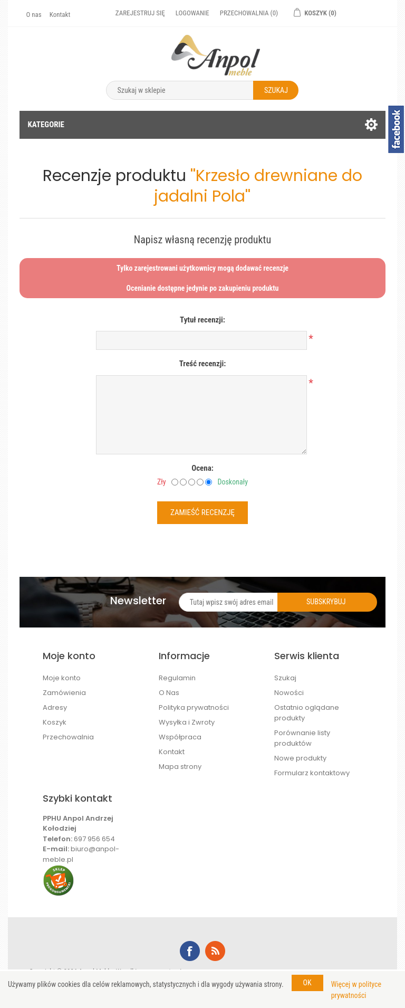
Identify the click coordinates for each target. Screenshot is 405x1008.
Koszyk (54, 722)
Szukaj (285, 678)
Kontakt (60, 14)
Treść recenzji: (202, 363)
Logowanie (192, 13)
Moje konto (62, 678)
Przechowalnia (68, 737)
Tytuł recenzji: (202, 320)
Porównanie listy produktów (302, 738)
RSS (215, 951)
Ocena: (202, 468)
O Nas (169, 693)
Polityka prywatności (194, 707)
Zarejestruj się (140, 13)
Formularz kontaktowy (312, 773)
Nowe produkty (300, 758)
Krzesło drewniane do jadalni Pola (258, 186)
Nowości (289, 693)
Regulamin (177, 678)
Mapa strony (180, 767)
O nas (33, 14)
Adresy (55, 707)
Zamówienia (64, 693)
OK (307, 982)
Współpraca (180, 737)
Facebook (190, 951)
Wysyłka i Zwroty (187, 722)
